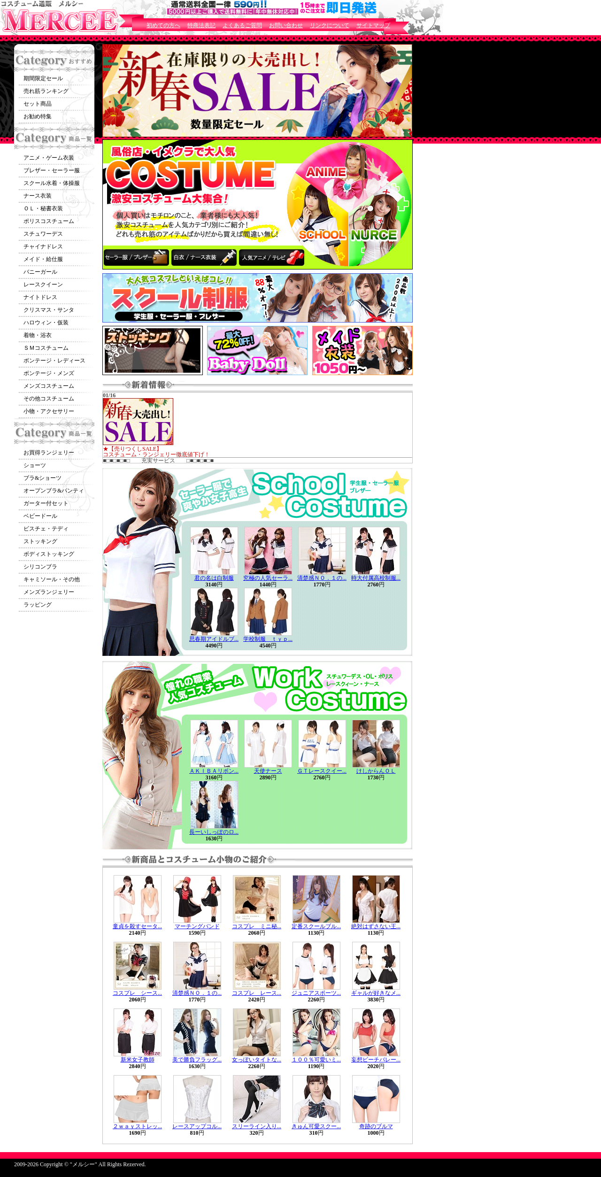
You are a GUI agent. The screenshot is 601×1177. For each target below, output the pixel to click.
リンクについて (329, 25)
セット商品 (37, 103)
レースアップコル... (197, 1126)
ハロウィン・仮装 (46, 322)
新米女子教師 (137, 1059)
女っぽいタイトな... (256, 1059)
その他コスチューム (48, 398)
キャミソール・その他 (51, 579)
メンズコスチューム (48, 386)
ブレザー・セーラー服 (51, 170)
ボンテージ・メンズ (48, 373)
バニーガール (40, 272)
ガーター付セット (46, 503)
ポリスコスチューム (48, 221)
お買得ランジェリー (48, 452)
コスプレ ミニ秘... (256, 926)
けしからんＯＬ (376, 771)
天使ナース (268, 771)
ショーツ (34, 465)
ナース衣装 (37, 195)
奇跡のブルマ (376, 1126)
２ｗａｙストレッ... (137, 1126)
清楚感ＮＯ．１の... (322, 578)
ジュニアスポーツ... (316, 993)
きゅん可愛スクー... (316, 1126)
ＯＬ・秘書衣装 (43, 208)
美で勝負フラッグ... (197, 1059)
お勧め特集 (37, 116)
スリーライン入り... (256, 1126)
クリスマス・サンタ (48, 310)
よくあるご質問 (242, 25)
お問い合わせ (286, 25)
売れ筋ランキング (46, 91)
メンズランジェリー (48, 592)
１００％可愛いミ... (316, 1059)
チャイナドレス (43, 246)
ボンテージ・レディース (54, 360)
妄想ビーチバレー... (376, 1059)
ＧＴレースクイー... (322, 771)
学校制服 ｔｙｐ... (268, 639)
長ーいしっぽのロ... (214, 832)
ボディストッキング (48, 554)
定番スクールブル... (316, 926)
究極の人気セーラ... (268, 578)
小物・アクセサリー (48, 411)
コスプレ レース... (256, 993)
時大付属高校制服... (376, 578)
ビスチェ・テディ (46, 528)
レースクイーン (43, 284)
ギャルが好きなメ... (376, 993)
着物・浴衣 (37, 335)
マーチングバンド (197, 926)
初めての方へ (163, 25)
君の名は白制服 (214, 578)
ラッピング (37, 604)
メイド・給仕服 (43, 259)
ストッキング (40, 541)
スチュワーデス (43, 234)
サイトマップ (373, 25)
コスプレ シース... (137, 993)
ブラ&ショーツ (42, 478)
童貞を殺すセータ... (137, 926)
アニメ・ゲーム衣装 (48, 157)
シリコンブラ (40, 566)
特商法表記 (201, 25)
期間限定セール (43, 78)
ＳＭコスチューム (46, 348)
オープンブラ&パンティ (53, 490)
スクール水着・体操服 (51, 183)
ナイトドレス (40, 297)
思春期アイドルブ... (214, 639)
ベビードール (40, 516)
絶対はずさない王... (376, 926)
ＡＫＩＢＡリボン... (214, 771)
